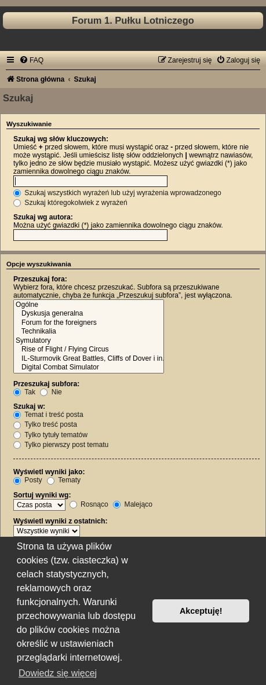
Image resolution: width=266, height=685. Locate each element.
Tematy (64, 480)
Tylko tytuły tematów (50, 435)
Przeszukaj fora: (40, 279)
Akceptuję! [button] (201, 611)
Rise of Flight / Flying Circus (88, 349)
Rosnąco (89, 504)
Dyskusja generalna (88, 313)
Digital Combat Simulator (88, 367)
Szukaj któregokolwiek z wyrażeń (70, 203)
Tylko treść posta (45, 424)
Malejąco (132, 504)
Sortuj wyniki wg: (42, 495)
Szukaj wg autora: (43, 217)
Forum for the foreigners (88, 323)
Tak (24, 392)
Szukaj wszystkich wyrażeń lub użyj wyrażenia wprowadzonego (117, 193)
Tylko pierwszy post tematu (60, 445)
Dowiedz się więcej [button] (58, 673)
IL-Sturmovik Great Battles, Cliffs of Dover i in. (88, 359)
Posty (27, 480)
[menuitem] (31, 60)
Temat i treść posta (48, 415)
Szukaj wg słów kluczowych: (60, 139)
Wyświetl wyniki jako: (49, 472)
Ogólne (88, 305)
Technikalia (88, 331)
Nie (51, 392)
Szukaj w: (29, 406)
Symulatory (88, 341)
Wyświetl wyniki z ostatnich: (60, 521)
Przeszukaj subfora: (46, 384)
